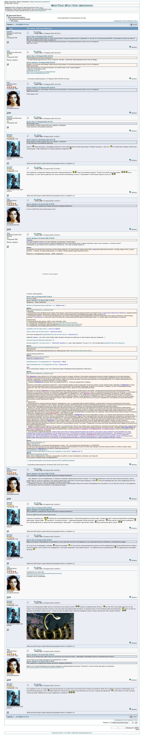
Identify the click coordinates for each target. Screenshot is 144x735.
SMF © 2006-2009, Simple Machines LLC (79, 733)
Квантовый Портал (15, 15)
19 (16, 24)
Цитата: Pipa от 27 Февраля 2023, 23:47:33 (40, 121)
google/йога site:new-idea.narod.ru (37, 328)
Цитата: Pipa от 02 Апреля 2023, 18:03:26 (39, 540)
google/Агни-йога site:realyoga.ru (114, 343)
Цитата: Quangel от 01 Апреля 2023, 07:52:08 (40, 204)
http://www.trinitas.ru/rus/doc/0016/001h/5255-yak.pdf (43, 347)
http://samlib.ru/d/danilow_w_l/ (36, 442)
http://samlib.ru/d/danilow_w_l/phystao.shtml (40, 310)
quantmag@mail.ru (40, 10)
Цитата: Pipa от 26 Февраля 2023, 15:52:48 (40, 36)
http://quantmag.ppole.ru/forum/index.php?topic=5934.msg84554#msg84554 (52, 460)
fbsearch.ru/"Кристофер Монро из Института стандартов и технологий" (48, 451)
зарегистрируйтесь (44, 1)
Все (27, 24)
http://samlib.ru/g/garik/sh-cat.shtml (37, 454)
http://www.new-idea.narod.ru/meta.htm (64, 322)
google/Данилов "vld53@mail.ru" (38, 450)
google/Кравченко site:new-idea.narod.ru (55, 334)
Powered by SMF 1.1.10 (59, 733)
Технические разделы (17, 17)
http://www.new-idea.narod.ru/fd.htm (69, 325)
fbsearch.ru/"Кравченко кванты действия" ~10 (41, 305)
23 (25, 24)
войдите (32, 1)
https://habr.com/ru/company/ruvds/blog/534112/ (41, 71)
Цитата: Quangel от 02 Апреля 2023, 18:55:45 (40, 654)
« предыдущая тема (119, 21)
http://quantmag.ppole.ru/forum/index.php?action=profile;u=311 (45, 667)
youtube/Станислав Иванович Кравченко (39, 340)
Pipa (8, 82)
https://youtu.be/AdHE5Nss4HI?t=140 (38, 73)
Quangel (9, 134)
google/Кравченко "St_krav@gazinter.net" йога (44, 364)
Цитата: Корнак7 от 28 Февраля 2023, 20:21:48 (41, 139)
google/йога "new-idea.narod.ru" (41, 343)
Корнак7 (9, 31)
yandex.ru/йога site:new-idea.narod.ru (38, 331)
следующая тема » (132, 21)
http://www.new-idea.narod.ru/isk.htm (38, 357)
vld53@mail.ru (36, 444)
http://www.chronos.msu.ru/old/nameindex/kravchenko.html (44, 573)
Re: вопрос (37, 32)
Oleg (8, 51)
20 (18, 24)
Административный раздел (21, 19)
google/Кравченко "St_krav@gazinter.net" (39, 361)
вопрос (15, 21)
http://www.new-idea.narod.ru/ (35, 575)
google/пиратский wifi (33, 70)
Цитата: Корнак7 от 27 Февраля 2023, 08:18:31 (41, 62)
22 (23, 24)
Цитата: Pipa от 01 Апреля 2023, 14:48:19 (39, 296)
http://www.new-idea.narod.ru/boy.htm (70, 324)
